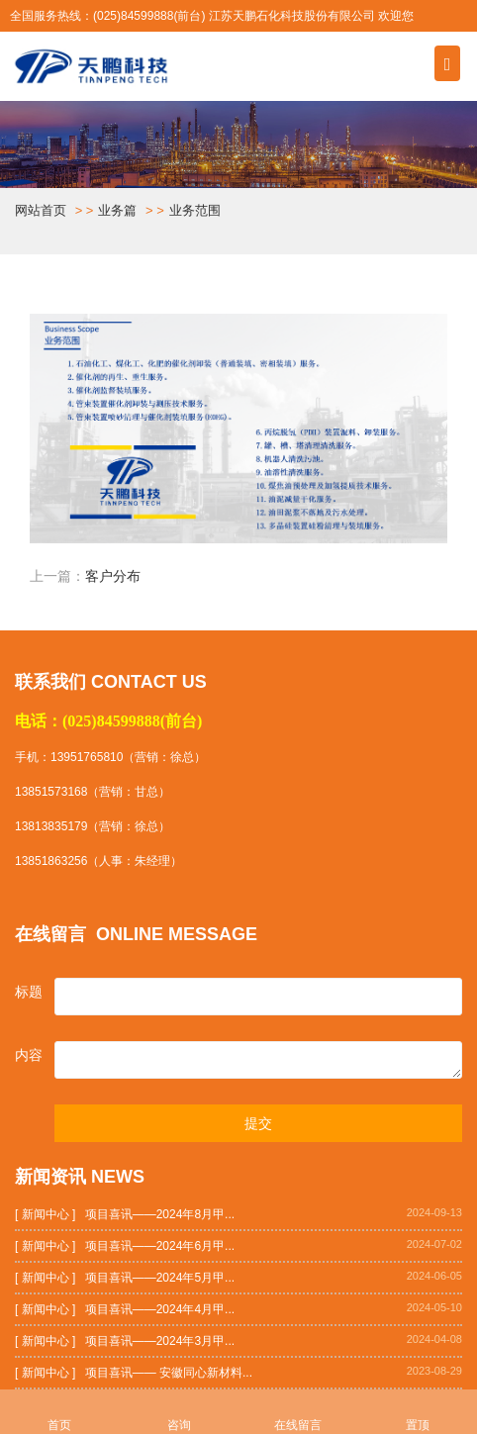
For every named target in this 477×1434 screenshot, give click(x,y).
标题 (29, 992)
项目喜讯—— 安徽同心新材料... (168, 1373)
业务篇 (117, 210)
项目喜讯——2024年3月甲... (160, 1341)
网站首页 (40, 210)
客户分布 (113, 576)
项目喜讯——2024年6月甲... (160, 1246)
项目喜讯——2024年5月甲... (160, 1278)
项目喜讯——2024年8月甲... (160, 1214)
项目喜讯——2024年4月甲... (160, 1309)
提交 (258, 1123)
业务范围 (195, 210)
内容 (29, 1055)
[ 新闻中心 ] (45, 1214)
